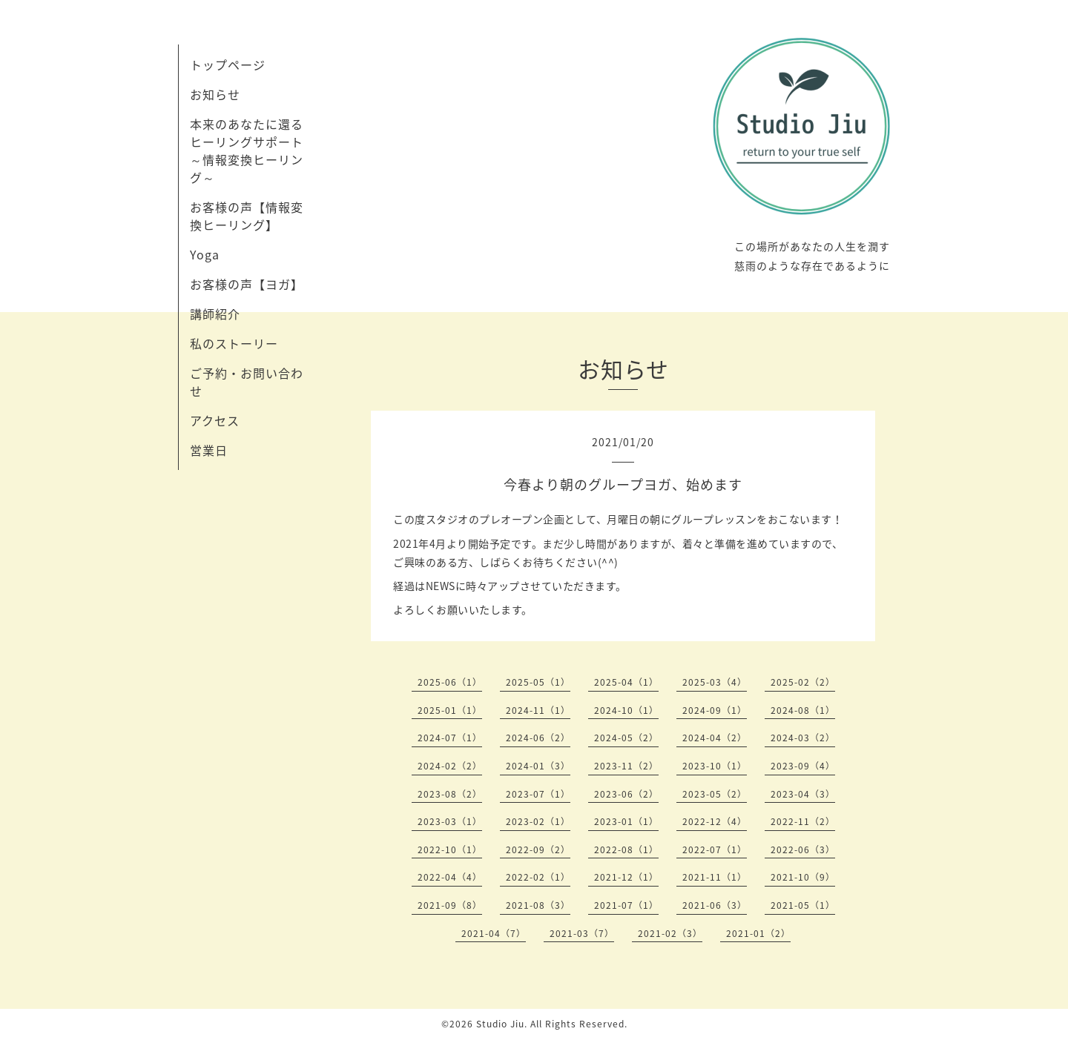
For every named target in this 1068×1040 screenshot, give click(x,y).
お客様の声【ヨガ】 (246, 284)
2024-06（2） (538, 737)
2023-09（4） (803, 765)
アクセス (215, 420)
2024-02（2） (450, 765)
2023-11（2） (626, 765)
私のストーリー (234, 343)
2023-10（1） (714, 765)
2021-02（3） (670, 933)
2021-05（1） (803, 905)
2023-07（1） (538, 794)
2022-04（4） (450, 877)
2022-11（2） (803, 821)
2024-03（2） (803, 737)
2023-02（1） (538, 821)
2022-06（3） (803, 849)
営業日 (209, 450)
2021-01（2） (758, 933)
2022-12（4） (714, 821)
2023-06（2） (626, 794)
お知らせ (215, 94)
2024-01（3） (538, 765)
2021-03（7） (582, 933)
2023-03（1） (450, 821)
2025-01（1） (450, 710)
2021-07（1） (626, 905)
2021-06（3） (714, 905)
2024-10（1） (626, 710)
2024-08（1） (803, 710)
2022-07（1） (714, 849)
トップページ (228, 64)
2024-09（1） (714, 710)
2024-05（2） (626, 737)
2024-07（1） (450, 737)
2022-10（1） (450, 849)
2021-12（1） (626, 877)
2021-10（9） (803, 877)
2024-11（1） (538, 710)
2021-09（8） (450, 905)
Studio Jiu (500, 1023)
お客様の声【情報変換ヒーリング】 (246, 215)
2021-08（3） (538, 905)
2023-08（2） (450, 794)
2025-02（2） (803, 682)
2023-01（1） (626, 821)
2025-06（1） (450, 682)
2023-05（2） (714, 794)
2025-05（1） (538, 682)
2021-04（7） (493, 933)
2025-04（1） (626, 682)
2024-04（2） (714, 737)
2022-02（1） (538, 877)
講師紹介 (215, 313)
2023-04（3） (803, 794)
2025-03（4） (714, 682)
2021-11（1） (714, 877)
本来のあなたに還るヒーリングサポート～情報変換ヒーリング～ (246, 150)
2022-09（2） (538, 849)
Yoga (205, 254)
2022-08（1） (626, 849)
